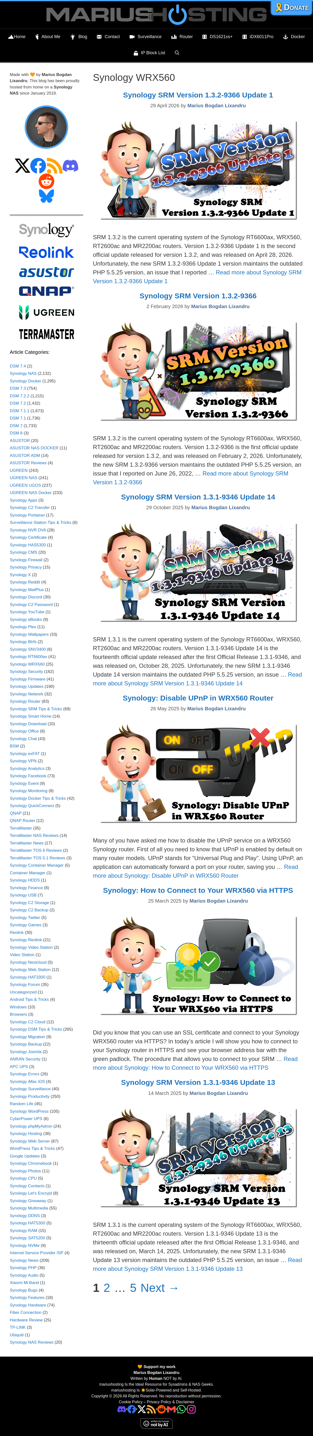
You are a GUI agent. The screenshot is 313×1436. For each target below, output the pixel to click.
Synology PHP (23, 1267)
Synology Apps (23, 500)
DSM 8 (16, 433)
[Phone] (161, 1409)
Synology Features (27, 1297)
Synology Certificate (28, 537)
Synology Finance (26, 887)
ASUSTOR (20, 440)
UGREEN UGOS (25, 485)
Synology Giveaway (28, 1200)
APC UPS (19, 1066)
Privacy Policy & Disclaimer (170, 1402)
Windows (18, 1007)
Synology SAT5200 (27, 1238)
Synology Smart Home (30, 716)
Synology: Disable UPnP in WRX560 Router (198, 698)
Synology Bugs (23, 1290)
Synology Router (25, 701)
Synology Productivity (30, 1096)
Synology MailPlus (27, 589)
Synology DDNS (25, 1215)
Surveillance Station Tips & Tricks (40, 522)
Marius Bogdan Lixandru (156, 1373)
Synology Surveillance (30, 1089)
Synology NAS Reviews (32, 1342)
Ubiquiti (17, 1335)
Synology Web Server (30, 1141)
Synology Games (25, 925)
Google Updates (25, 1156)
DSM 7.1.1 (19, 411)
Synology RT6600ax (28, 656)
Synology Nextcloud (28, 962)
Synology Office (24, 731)
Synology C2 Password (31, 604)
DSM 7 (16, 425)
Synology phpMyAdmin (31, 1126)
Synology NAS (23, 373)
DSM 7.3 (18, 388)
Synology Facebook (28, 776)
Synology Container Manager (37, 865)
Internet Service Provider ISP (36, 1253)
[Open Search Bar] (177, 52)
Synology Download (28, 724)
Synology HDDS (25, 880)
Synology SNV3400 (28, 649)
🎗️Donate (291, 7)
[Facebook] (131, 1409)
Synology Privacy (26, 567)
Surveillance (146, 37)
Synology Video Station (31, 947)
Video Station (22, 954)
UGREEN (19, 470)
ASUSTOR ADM (25, 455)
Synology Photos (25, 1171)
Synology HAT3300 (27, 977)
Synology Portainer (27, 515)
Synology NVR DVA (28, 530)
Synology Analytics (27, 768)
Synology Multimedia (29, 1208)
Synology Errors (24, 1074)
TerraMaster (21, 828)
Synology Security (26, 671)
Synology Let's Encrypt (31, 1193)
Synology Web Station (30, 969)
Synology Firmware (27, 679)
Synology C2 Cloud (27, 1022)
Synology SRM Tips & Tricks (36, 709)
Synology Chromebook (31, 1163)
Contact (108, 37)
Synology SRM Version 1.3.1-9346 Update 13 (198, 1082)
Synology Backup (26, 1044)
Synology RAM (23, 1230)
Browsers (18, 1014)
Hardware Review (26, 1320)
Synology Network (26, 694)
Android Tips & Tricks (29, 999)
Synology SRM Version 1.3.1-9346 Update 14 (198, 497)
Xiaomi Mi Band (24, 1282)
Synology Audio (24, 1275)
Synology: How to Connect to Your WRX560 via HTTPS (198, 890)
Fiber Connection (25, 1312)
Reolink (17, 932)
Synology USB (23, 895)
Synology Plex (23, 627)
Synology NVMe (25, 1245)
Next (160, 1287)
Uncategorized (23, 992)
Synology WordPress (29, 1111)
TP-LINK (18, 1327)
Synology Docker (25, 381)
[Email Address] (171, 1409)
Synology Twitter (25, 917)
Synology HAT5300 (27, 1223)
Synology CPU (23, 1178)
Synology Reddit (25, 582)
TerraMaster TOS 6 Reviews (36, 850)
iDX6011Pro (258, 37)
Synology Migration (27, 1037)
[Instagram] (191, 1409)
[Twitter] (141, 1409)
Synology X (20, 574)
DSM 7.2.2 (19, 396)
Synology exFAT (25, 753)
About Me (47, 37)
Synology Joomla (25, 1051)
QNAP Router (22, 820)
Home (16, 37)
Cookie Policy (131, 1402)
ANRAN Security (25, 1059)
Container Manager (27, 873)
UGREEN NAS (23, 477)
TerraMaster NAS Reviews (34, 835)
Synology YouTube (27, 612)
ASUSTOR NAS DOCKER (34, 448)
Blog (78, 37)
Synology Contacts (27, 1186)
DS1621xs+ (217, 37)
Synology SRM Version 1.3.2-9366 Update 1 (198, 95)
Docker (294, 37)
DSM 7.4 (18, 366)
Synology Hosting (26, 1133)
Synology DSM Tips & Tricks (36, 1029)
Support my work (158, 1367)
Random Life (21, 1103)
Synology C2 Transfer (30, 507)
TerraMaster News (27, 843)
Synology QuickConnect (32, 805)
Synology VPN (23, 761)
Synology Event (24, 783)
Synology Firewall (26, 560)
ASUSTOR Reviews (28, 463)
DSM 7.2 (18, 403)
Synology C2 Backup (29, 910)
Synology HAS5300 (28, 545)
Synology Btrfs (23, 641)
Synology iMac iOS (27, 1081)
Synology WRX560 (27, 664)
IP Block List (149, 53)
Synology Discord (26, 597)
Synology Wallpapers (29, 634)
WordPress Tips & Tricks (32, 1148)
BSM (14, 746)
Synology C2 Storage (29, 902)
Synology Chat (23, 738)
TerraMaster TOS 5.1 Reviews (37, 858)
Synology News (24, 1260)
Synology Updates (27, 686)
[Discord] (121, 1409)
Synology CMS (23, 552)
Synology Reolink (26, 940)
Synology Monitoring (28, 790)
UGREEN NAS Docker (31, 492)
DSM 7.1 (18, 418)
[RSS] (151, 1409)
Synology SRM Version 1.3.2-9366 (198, 296)
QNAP (16, 813)
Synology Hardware (28, 1305)
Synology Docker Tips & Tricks (38, 798)
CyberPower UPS (26, 1118)
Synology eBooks (26, 619)
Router (182, 37)
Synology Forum (25, 984)
